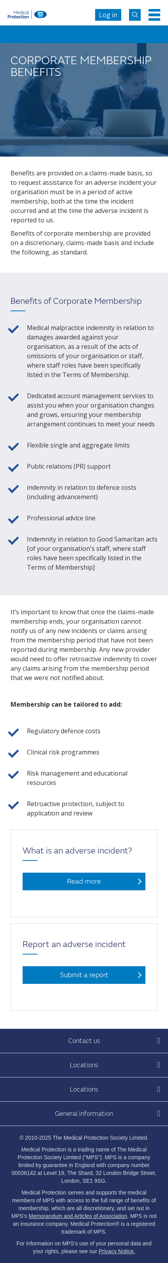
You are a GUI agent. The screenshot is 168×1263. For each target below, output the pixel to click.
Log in (108, 15)
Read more (84, 881)
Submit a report (84, 975)
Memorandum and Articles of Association (77, 1216)
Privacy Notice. (117, 1251)
